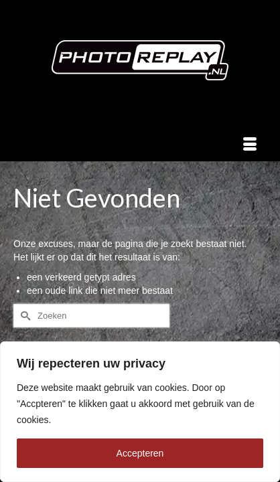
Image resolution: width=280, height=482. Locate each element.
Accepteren (140, 453)
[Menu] (250, 144)
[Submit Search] (23, 315)
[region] (140, 411)
